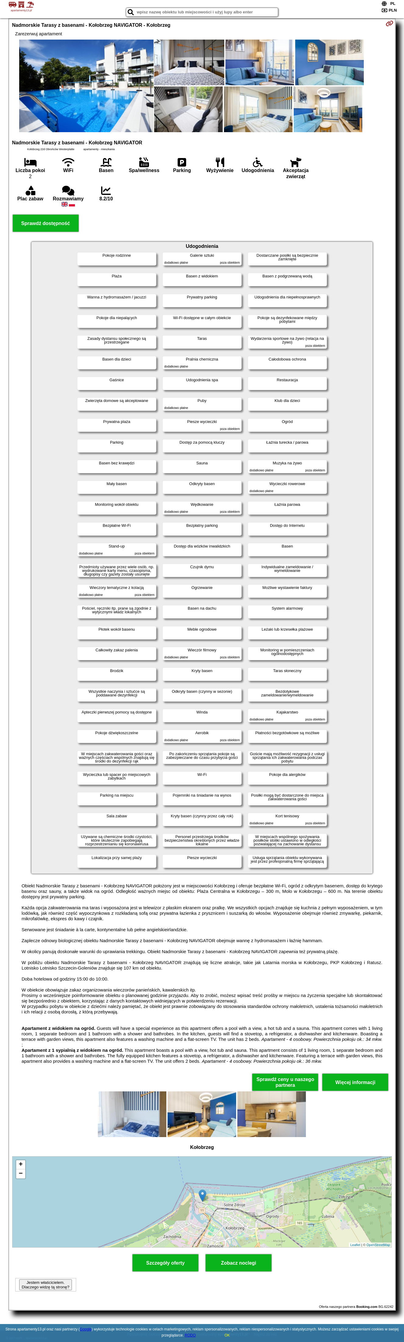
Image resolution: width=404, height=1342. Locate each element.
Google (86, 1329)
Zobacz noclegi (238, 1263)
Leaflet (355, 1245)
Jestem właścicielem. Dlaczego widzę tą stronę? (45, 1284)
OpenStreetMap (378, 1245)
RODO (190, 1335)
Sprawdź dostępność (45, 223)
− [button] (21, 1173)
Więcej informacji (355, 1082)
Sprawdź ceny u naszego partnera (285, 1082)
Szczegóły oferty (165, 1263)
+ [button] (21, 1164)
